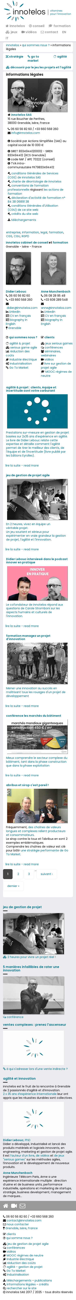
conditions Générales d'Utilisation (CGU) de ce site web (33, 208)
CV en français (20, 316)
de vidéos (42, 1156)
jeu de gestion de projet (22, 907)
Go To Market (18, 368)
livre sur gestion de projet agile (56, 366)
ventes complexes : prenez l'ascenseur (34, 1025)
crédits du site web (24, 214)
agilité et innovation (19, 1078)
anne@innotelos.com (56, 308)
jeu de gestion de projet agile (28, 475)
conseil (36, 26)
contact (49, 32)
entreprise (13, 232)
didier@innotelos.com (22, 308)
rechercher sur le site (21, 1288)
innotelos (15, 26)
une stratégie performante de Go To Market (37, 852)
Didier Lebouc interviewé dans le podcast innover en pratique (37, 560)
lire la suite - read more (22, 465)
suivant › (47, 874)
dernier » (13, 886)
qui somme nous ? (19, 1238)
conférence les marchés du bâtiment (33, 716)
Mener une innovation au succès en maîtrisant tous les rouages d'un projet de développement (35, 692)
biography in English (16, 322)
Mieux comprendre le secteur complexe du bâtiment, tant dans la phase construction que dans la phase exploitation (36, 762)
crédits (44, 1284)
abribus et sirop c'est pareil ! (27, 785)
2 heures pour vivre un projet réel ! (33, 936)
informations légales (21, 1284)
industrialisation (21, 364)
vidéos (29, 32)
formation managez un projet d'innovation (28, 637)
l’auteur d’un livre (22, 1156)
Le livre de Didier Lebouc (23, 440)
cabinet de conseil (34, 242)
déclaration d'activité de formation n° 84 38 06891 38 (36, 200)
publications (43, 1280)
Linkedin (14, 312)
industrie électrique (23, 359)
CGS (9, 236)
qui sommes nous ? (36, 45)
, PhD (16, 1140)
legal (44, 232)
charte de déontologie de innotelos (36, 181)
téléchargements (23, 220)
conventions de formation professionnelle (28, 188)
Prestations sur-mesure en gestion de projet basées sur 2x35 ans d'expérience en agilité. (37, 434)
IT (7, 38)
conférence (33, 997)
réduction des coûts (18, 353)
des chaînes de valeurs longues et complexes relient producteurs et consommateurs (35, 831)
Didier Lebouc (16, 291)
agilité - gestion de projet (25, 1267)
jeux (11, 32)
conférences (54, 347)
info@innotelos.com (25, 133)
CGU (17, 236)
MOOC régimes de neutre (56, 374)
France (33, 1228)
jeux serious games (59, 343)
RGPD (25, 236)
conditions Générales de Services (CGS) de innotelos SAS (33, 175)
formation (59, 26)
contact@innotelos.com (24, 1220)
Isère (23, 1228)
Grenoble (14, 328)
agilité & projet (20, 343)
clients (49, 337)
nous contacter (18, 1224)
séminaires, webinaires (51, 353)
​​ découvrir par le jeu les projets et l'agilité (38, 67)
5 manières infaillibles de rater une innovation (31, 968)
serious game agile (23, 347)
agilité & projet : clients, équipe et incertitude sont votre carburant (31, 389)
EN (64, 32)
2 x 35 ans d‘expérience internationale (30, 1094)
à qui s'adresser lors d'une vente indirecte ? (35, 1069)
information (30, 232)
